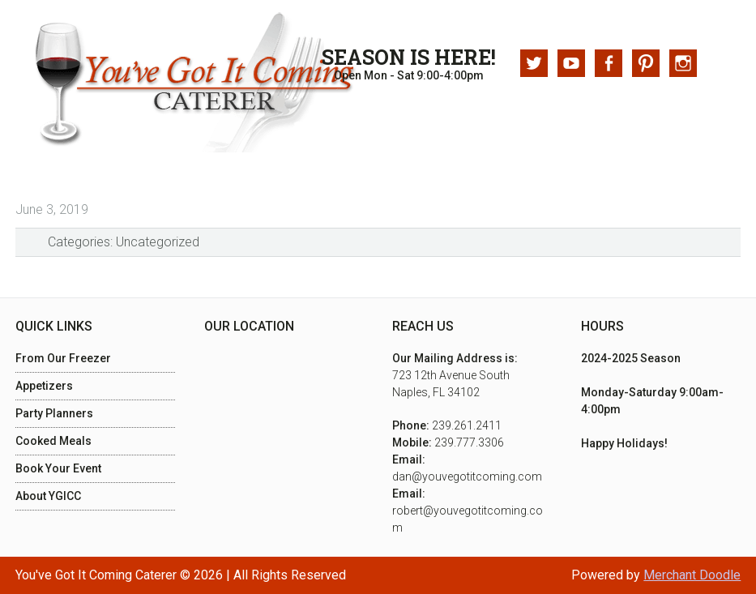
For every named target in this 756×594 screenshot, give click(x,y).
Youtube (571, 63)
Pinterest (646, 63)
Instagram (683, 63)
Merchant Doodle (692, 575)
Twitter (534, 63)
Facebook (608, 63)
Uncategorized (157, 242)
